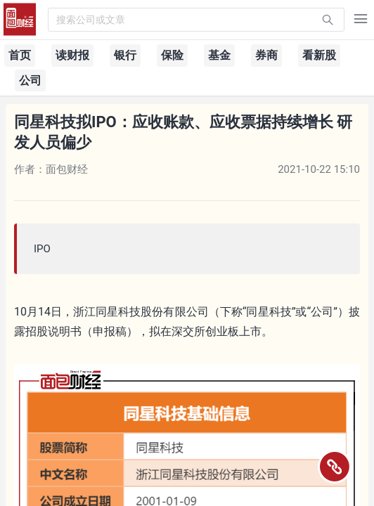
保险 (172, 55)
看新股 (319, 55)
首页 (19, 55)
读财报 (72, 55)
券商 (266, 55)
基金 (219, 55)
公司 (30, 80)
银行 (125, 55)
